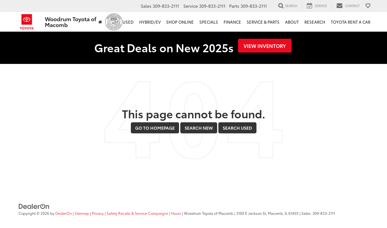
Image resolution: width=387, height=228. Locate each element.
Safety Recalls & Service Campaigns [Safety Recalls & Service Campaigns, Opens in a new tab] (137, 213)
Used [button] (128, 22)
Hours (176, 213)
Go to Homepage (155, 128)
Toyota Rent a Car (350, 22)
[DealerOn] (34, 205)
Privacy (98, 213)
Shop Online (180, 22)
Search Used (237, 128)
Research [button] (314, 22)
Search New (199, 128)
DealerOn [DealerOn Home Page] (63, 213)
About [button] (292, 22)
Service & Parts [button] (263, 22)
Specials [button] (208, 22)
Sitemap (82, 213)
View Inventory (265, 45)
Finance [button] (232, 22)
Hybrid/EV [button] (150, 22)
